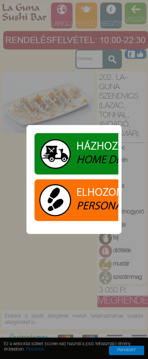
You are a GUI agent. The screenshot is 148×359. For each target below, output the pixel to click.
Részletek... (37, 349)
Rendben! (126, 350)
